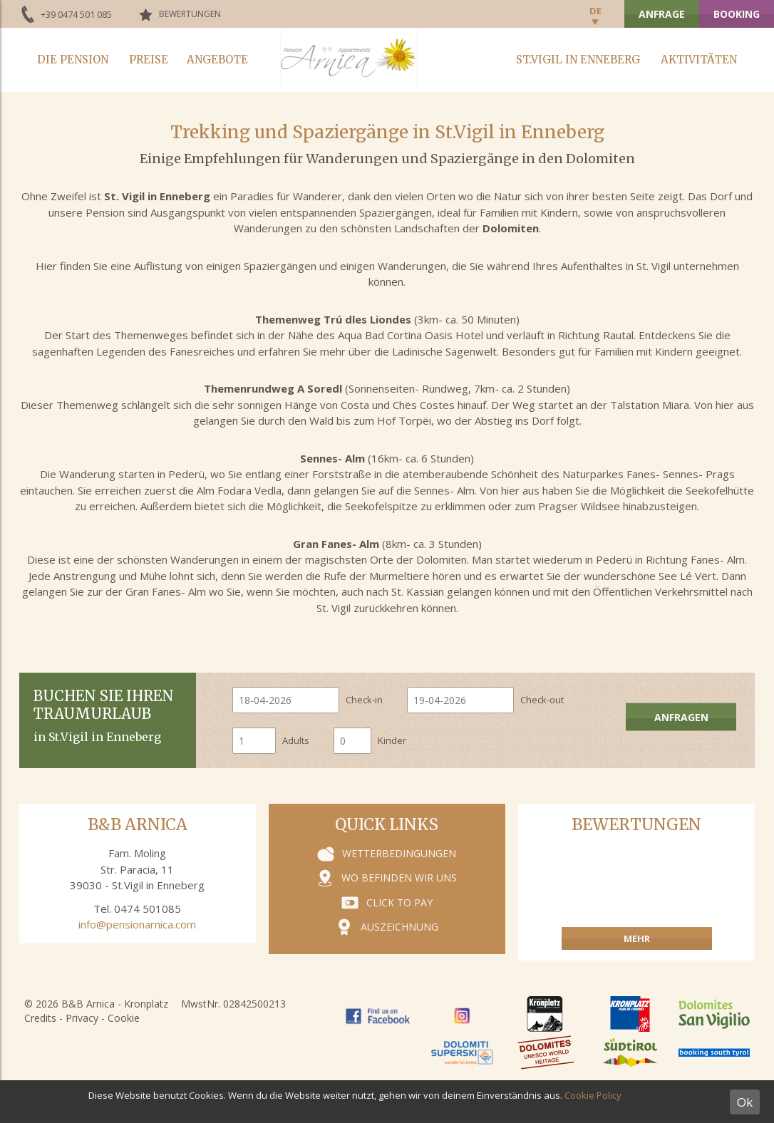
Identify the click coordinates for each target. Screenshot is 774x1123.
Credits (40, 1018)
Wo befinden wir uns (399, 877)
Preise (148, 59)
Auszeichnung (399, 926)
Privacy (82, 1018)
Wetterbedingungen (399, 853)
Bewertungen (190, 14)
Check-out (542, 699)
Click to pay (399, 902)
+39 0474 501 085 (76, 14)
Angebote (217, 59)
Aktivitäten (699, 59)
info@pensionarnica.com (137, 924)
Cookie (124, 1018)
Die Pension (72, 59)
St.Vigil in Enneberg (578, 59)
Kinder (392, 740)
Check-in (364, 699)
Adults (295, 740)
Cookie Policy (592, 1095)
